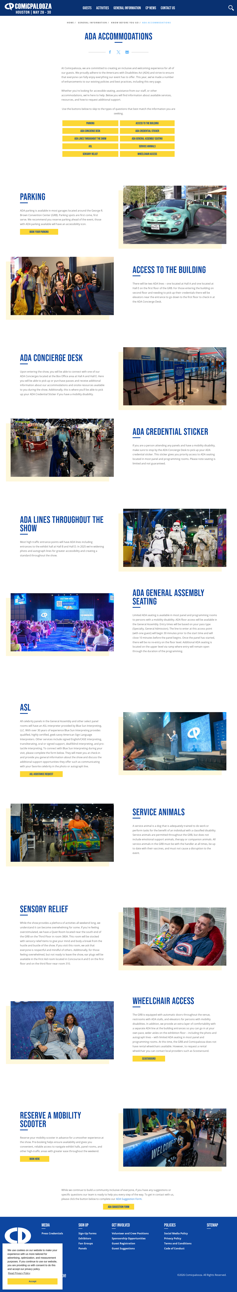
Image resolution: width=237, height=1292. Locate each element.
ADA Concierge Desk (90, 131)
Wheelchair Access (147, 154)
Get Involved (121, 1225)
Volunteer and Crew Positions (130, 1233)
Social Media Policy (176, 1233)
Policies (170, 1225)
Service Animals (147, 146)
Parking (90, 123)
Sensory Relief (90, 154)
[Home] (28, 7)
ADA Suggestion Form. (129, 1199)
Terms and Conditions (178, 1243)
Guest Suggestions (123, 1248)
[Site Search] (231, 8)
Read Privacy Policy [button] (19, 1273)
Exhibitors (84, 1238)
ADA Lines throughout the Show (90, 138)
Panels (82, 1248)
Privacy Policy (172, 1238)
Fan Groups (85, 1243)
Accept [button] (32, 1281)
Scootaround (149, 1058)
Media (46, 1225)
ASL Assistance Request (41, 774)
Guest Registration (123, 1243)
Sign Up (83, 1225)
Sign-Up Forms (87, 1233)
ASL (90, 146)
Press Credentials (52, 1233)
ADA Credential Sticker (147, 131)
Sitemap (212, 1225)
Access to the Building (147, 123)
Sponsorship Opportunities (129, 1238)
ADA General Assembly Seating (147, 138)
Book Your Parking (39, 231)
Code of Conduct (174, 1248)
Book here (35, 1159)
